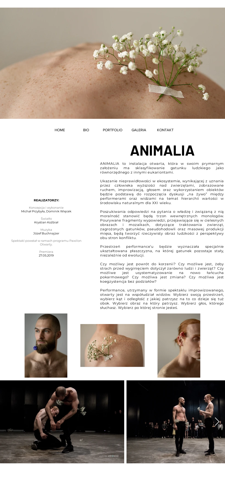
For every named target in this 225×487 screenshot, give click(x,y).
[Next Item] (217, 421)
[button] (112, 130)
